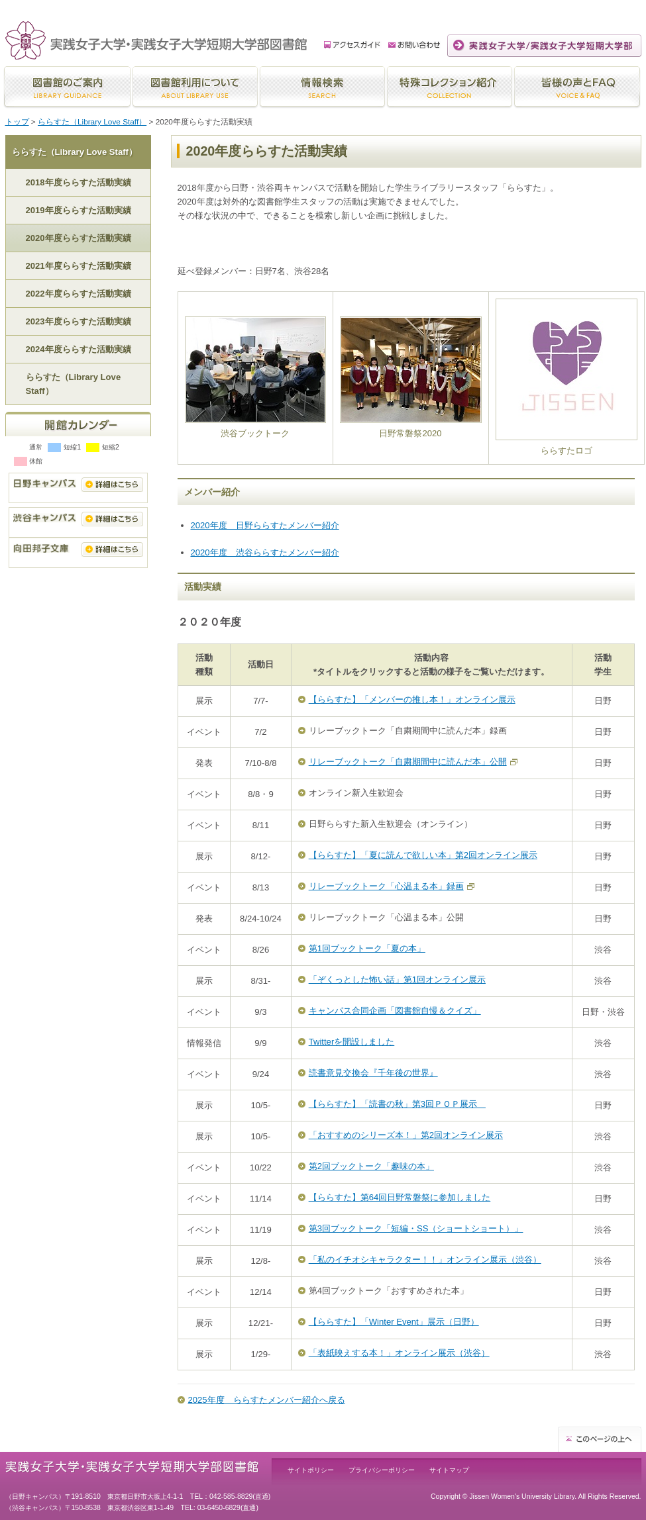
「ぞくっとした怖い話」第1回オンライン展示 (397, 979)
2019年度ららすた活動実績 (78, 210)
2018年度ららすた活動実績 (78, 182)
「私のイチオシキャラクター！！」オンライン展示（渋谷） (425, 1259)
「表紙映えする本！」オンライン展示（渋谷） (399, 1353)
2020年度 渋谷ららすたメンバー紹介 (265, 552)
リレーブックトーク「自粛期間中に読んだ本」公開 (408, 762)
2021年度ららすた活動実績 (78, 266)
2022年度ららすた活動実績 (78, 294)
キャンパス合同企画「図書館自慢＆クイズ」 (395, 1011)
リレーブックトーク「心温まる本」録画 (386, 886)
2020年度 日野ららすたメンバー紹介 (265, 525)
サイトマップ (449, 1470)
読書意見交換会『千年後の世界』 (373, 1073)
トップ (17, 121)
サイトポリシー (311, 1470)
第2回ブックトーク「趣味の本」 (371, 1166)
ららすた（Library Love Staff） (92, 121)
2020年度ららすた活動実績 (78, 238)
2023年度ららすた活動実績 (78, 321)
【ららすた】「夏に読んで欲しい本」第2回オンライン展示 (423, 855)
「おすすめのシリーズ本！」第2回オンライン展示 (406, 1135)
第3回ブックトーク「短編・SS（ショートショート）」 (416, 1228)
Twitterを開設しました (352, 1042)
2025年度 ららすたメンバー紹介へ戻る (266, 1400)
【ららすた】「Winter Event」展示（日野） (394, 1322)
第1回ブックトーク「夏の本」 (367, 948)
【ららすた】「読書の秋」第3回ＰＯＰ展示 (397, 1104)
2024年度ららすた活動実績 (78, 349)
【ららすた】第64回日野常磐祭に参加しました (400, 1197)
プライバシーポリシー (382, 1470)
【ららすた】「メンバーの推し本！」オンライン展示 (412, 699)
